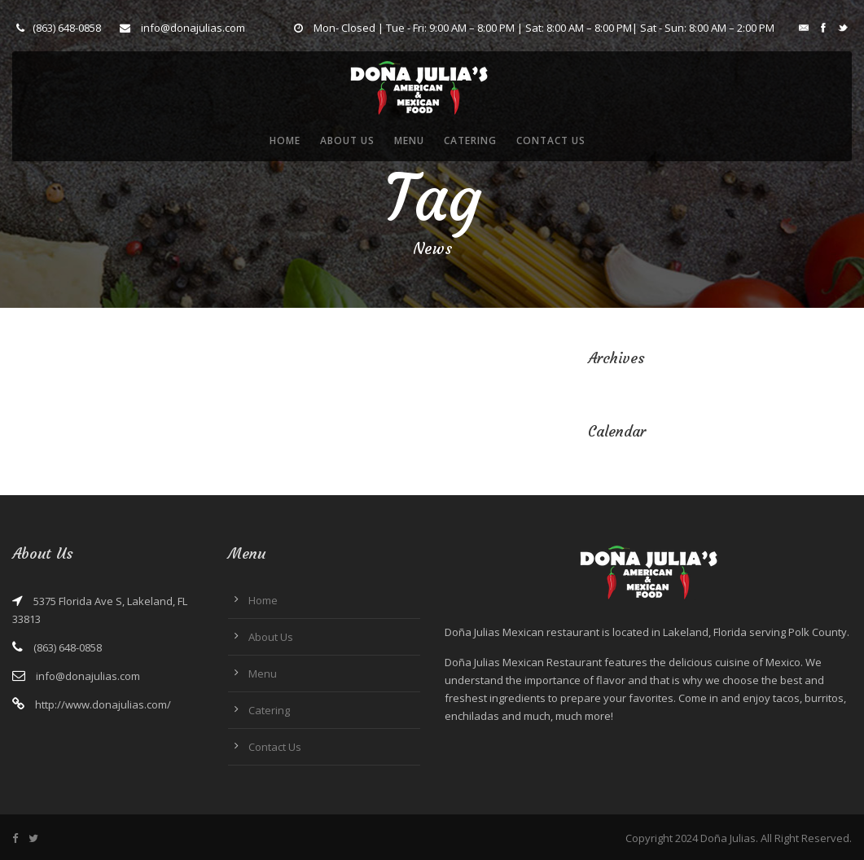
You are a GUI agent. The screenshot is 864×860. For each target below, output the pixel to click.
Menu (409, 140)
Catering (470, 140)
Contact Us (551, 140)
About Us (347, 140)
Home (285, 140)
